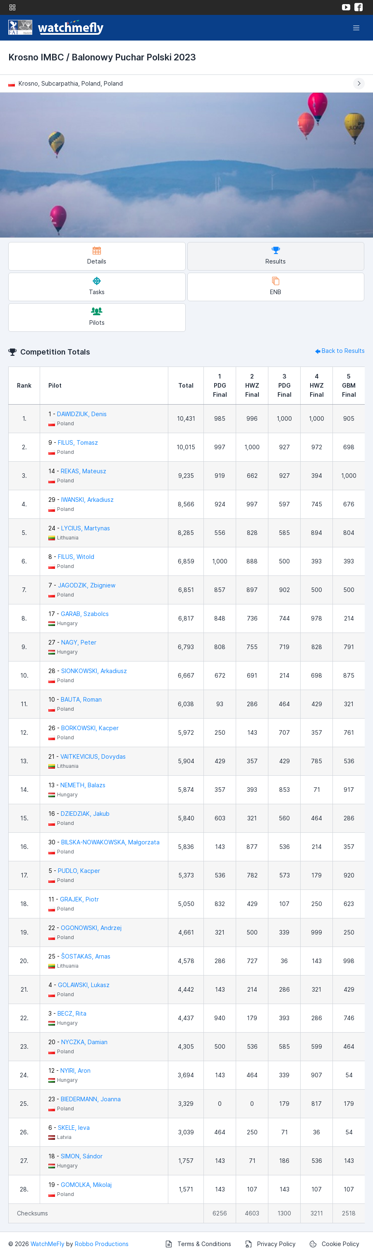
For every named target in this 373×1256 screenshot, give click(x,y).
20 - (78, 1041)
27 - (72, 642)
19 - (80, 1184)
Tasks (97, 286)
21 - (87, 756)
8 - (71, 556)
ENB (275, 286)
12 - (69, 1070)
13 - (76, 785)
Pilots (97, 316)
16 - (79, 813)
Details (96, 255)
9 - (73, 442)
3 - (67, 1013)
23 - (84, 1099)
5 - (74, 870)
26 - (83, 727)
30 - (104, 842)
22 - (85, 927)
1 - (77, 413)
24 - (79, 528)
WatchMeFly (48, 1243)
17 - (78, 613)
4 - (79, 984)
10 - (75, 699)
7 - (81, 585)
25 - (79, 956)
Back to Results (339, 350)
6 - (69, 1127)
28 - (87, 670)
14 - (77, 471)
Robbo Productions (102, 1243)
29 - (81, 499)
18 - (75, 1156)
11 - (73, 899)
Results (275, 255)
